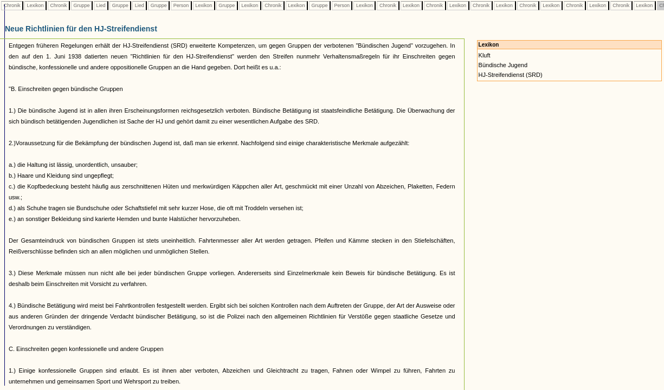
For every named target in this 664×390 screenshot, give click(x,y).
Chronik (12, 5)
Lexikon (35, 5)
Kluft (485, 55)
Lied (101, 5)
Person (181, 5)
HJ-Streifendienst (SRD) (511, 75)
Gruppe (81, 5)
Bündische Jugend (503, 65)
